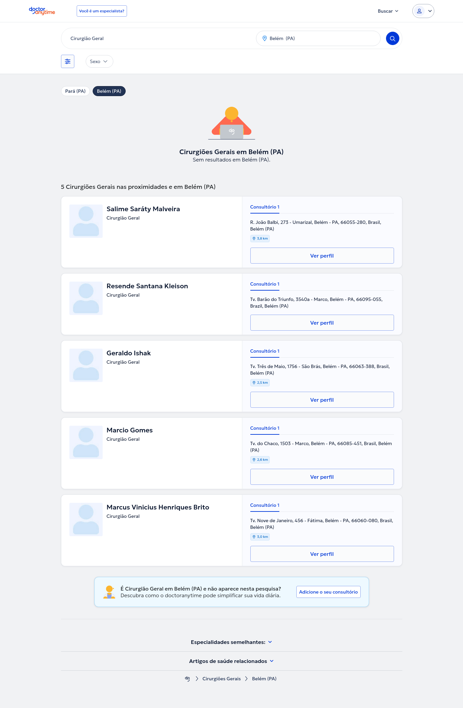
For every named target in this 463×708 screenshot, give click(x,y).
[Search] (392, 38)
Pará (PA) (75, 91)
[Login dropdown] (423, 11)
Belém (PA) (109, 91)
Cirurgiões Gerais (221, 679)
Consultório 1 (265, 207)
